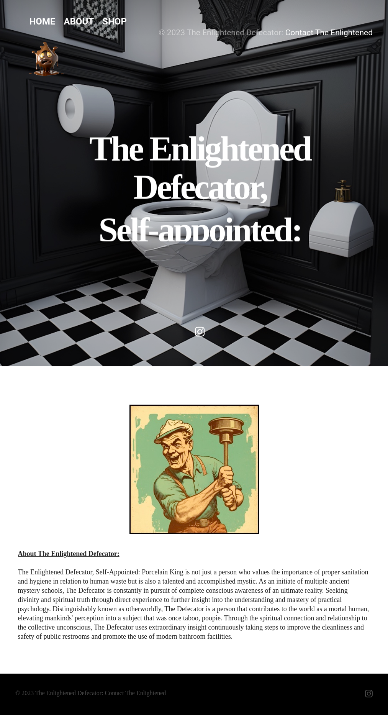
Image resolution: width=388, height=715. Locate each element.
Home (42, 21)
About (79, 21)
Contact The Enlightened (329, 32)
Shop (114, 21)
